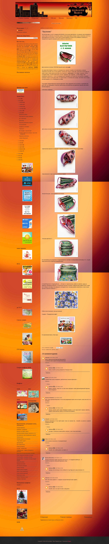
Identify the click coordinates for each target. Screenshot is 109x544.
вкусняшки (28, 45)
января (21, 151)
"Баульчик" (21, 128)
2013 (19, 153)
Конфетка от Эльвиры (24, 126)
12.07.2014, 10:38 (59, 408)
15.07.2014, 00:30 (54, 477)
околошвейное (28, 56)
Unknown (47, 357)
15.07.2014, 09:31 (59, 486)
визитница (21, 45)
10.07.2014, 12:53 (54, 357)
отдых (18, 57)
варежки (36, 43)
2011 (19, 155)
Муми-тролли (30, 53)
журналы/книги (33, 50)
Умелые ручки (20, 437)
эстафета (30, 68)
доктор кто (21, 49)
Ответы (48, 365)
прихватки (19, 60)
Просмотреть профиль (22, 32)
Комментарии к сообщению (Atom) (55, 520)
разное (24, 60)
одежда (20, 56)
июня (20, 140)
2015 (19, 98)
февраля (21, 148)
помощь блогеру (20, 467)
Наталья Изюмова (49, 397)
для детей (35, 48)
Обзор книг (35, 18)
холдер (25, 65)
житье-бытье (24, 50)
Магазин (61, 18)
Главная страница (23, 18)
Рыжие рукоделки (21, 446)
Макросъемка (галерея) (22, 469)
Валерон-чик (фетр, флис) (23, 431)
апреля (21, 144)
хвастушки (19, 65)
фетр (28, 64)
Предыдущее (88, 517)
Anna (46, 439)
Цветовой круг (20, 442)
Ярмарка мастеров (21, 463)
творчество (19, 64)
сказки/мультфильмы (21, 61)
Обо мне (53, 18)
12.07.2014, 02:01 (58, 397)
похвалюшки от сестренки (30, 58)
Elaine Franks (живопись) (22, 471)
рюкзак (34, 60)
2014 (19, 100)
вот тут (46, 85)
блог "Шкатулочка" (21, 444)
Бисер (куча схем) (21, 475)
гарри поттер (24, 47)
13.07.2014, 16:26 (59, 448)
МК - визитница (22, 118)
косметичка (35, 52)
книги (23, 52)
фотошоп (34, 64)
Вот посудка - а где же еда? (25, 130)
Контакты (69, 18)
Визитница (21, 120)
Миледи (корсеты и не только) (23, 439)
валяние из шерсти (29, 43)
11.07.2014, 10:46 (59, 367)
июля (20, 112)
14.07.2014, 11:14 (58, 457)
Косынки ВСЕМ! (22, 124)
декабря (21, 102)
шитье (57, 349)
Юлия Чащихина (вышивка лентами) (25, 455)
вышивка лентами (29, 46)
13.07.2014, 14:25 (52, 439)
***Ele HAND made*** (21, 440)
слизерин (33, 61)
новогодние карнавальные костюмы (30, 54)
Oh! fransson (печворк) (22, 465)
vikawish (47, 419)
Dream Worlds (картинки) (22, 473)
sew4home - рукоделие (22, 429)
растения (29, 60)
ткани (24, 64)
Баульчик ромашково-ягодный (26, 122)
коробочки (29, 52)
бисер (22, 43)
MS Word (34, 68)
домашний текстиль (30, 49)
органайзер (34, 56)
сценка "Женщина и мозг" (22, 477)
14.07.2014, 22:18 (59, 468)
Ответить (47, 362)
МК (24, 53)
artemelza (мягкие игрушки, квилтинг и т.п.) (26, 433)
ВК (76, 18)
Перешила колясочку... (24, 136)
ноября (21, 104)
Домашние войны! (23, 114)
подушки (34, 57)
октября (21, 106)
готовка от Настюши (21, 478)
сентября (21, 108)
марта (20, 146)
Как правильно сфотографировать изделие (26, 435)
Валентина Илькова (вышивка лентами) (26, 453)
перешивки (23, 57)
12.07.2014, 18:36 (53, 419)
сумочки (53, 349)
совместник (48, 349)
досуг (18, 50)
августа (21, 110)
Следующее (44, 517)
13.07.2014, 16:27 (59, 429)
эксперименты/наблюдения (22, 68)
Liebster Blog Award (23, 138)
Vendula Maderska (21, 427)
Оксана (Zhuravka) (49, 457)
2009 (19, 159)
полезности (19, 58)
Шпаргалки (44, 18)
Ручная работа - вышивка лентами (24, 457)
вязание (18, 47)
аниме (18, 43)
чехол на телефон (32, 65)
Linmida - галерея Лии (22, 448)
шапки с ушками (21, 67)
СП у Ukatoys (78, 37)
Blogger (69, 541)
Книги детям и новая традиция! (26, 116)
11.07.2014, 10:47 (59, 386)
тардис (34, 62)
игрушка (18, 52)
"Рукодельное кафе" (52, 314)
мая (20, 142)
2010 (19, 157)
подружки (29, 57)
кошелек (20, 53)
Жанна (46, 377)
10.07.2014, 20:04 (52, 377)
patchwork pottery (20, 462)
